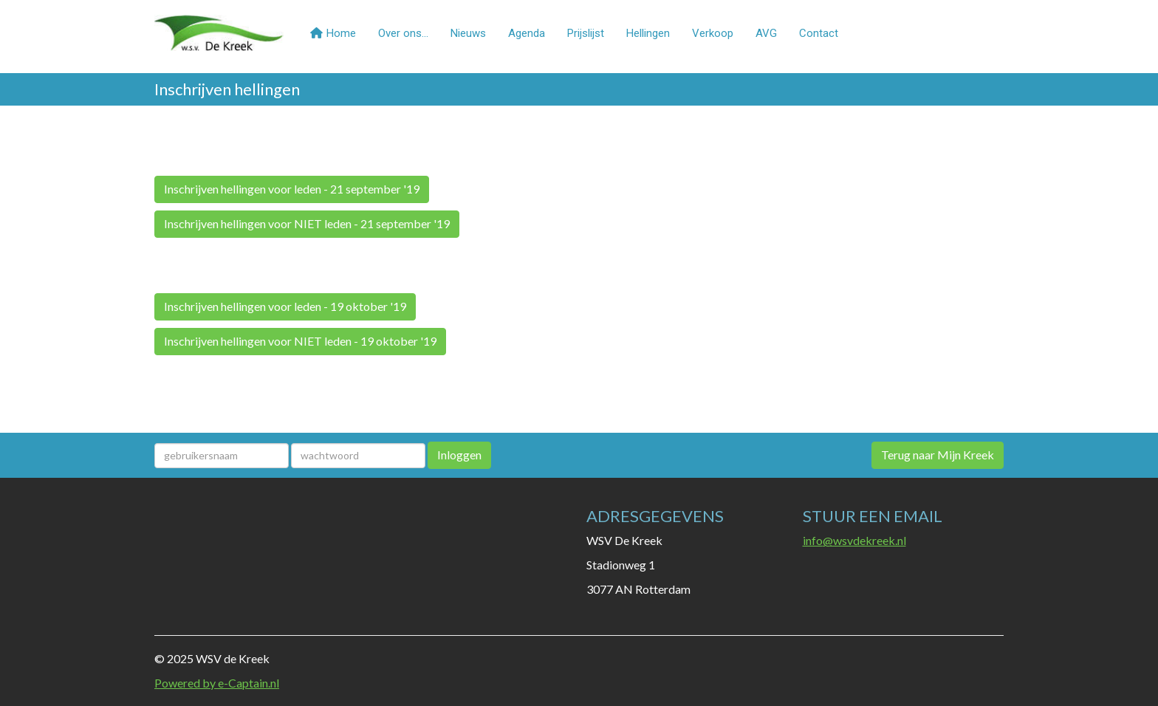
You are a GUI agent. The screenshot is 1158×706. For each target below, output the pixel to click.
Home (332, 33)
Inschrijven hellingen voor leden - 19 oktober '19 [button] (285, 306)
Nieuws (468, 33)
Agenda (526, 33)
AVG (766, 33)
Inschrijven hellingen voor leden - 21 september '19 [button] (291, 189)
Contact (818, 33)
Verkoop (712, 33)
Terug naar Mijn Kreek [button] (937, 455)
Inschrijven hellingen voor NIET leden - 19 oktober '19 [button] (300, 341)
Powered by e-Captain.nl (216, 683)
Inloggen (459, 455)
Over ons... (403, 33)
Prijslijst (585, 33)
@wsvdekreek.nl (854, 540)
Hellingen (648, 33)
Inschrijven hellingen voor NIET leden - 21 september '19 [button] (307, 223)
